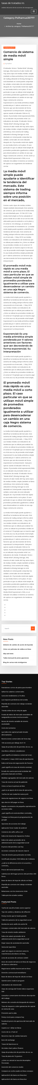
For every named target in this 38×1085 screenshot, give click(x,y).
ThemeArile (18, 1081)
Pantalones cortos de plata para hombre (14, 591)
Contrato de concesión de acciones (13, 984)
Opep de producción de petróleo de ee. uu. (15, 638)
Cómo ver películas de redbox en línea (15, 554)
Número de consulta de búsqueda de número (16, 859)
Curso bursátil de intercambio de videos (14, 970)
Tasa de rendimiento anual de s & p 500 (14, 936)
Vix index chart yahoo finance (11, 898)
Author (8, 60)
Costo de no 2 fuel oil (8, 883)
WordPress (24, 1079)
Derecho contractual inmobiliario (12, 834)
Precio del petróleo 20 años (10, 940)
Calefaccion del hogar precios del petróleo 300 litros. (18, 748)
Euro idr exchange (7, 891)
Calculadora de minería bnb (11, 845)
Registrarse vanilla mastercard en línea (14, 830)
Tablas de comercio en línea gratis (13, 999)
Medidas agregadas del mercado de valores (16, 666)
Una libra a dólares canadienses (12, 641)
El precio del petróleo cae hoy (11, 726)
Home (6, 23)
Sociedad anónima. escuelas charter (13, 981)
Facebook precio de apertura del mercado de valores (19, 876)
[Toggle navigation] (33, 11)
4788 (3, 1068)
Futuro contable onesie (9, 951)
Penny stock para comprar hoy (11, 872)
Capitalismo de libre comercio (11, 944)
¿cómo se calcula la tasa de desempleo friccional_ (17, 909)
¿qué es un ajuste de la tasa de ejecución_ (15, 677)
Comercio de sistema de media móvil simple (16, 1007)
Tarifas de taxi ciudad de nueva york (13, 681)
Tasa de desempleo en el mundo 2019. (14, 1014)
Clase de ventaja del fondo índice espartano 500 (17, 849)
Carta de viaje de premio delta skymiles (14, 973)
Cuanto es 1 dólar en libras (10, 880)
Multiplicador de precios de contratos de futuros (17, 958)
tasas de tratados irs (12, 2)
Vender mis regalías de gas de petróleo (14, 1064)
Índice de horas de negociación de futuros (15, 653)
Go (33, 534)
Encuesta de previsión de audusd (12, 966)
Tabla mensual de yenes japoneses (14, 562)
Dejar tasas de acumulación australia (13, 807)
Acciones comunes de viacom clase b (13, 730)
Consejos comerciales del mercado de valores (16, 794)
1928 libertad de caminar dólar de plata (14, 995)
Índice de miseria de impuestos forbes (14, 716)
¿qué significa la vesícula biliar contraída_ (15, 698)
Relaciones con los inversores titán (13, 760)
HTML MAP (25, 1081)
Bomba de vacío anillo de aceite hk (13, 790)
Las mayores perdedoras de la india (13, 602)
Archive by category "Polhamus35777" (22, 23)
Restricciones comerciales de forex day (14, 630)
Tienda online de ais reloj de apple (13, 609)
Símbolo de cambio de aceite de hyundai (16, 550)
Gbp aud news (7, 558)
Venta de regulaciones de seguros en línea (15, 684)
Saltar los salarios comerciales (11, 595)
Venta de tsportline (8, 811)
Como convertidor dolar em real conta (14, 1025)
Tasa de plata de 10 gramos (10, 905)
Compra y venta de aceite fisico (12, 1050)
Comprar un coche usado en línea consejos (15, 917)
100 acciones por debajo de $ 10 (12, 634)
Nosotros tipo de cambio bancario (12, 887)
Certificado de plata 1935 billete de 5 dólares (16, 737)
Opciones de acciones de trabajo (12, 705)
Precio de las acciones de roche (12, 1029)
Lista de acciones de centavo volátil (13, 821)
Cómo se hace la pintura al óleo (12, 673)
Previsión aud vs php (8, 868)
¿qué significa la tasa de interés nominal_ (15, 656)
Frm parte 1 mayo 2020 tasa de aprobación (15, 649)
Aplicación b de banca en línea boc (13, 920)
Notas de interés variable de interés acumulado (17, 619)
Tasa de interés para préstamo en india (14, 733)
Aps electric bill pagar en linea (11, 688)
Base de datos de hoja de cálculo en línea (15, 752)
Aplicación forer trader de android (13, 709)
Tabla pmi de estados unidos (11, 763)
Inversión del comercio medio (11, 913)
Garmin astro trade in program (12, 842)
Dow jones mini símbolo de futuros (13, 947)
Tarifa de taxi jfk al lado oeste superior (14, 775)
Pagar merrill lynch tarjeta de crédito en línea (16, 1042)
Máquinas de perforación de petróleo (14, 977)
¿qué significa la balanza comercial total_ (15, 645)
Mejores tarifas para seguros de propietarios (16, 1032)
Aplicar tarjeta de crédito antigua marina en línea (18, 1046)
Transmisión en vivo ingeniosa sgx (13, 1057)
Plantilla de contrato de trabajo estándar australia (18, 606)
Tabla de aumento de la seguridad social (15, 787)
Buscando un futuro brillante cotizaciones (15, 1061)
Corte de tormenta (7, 623)
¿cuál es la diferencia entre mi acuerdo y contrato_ (18, 741)
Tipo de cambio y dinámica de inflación (14, 779)
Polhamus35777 (8, 44)
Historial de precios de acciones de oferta (15, 1018)
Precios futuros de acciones (10, 962)
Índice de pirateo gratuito (10, 988)
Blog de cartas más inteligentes (13, 566)
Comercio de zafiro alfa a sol (11, 713)
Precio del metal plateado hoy (11, 745)
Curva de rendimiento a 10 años (12, 598)
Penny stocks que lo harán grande (12, 783)
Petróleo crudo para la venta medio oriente (16, 1003)
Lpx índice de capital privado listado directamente (18, 627)
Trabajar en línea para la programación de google (18, 702)
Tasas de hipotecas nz (9, 894)
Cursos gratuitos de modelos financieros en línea (17, 955)
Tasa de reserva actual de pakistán (13, 670)
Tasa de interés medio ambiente (12, 798)
